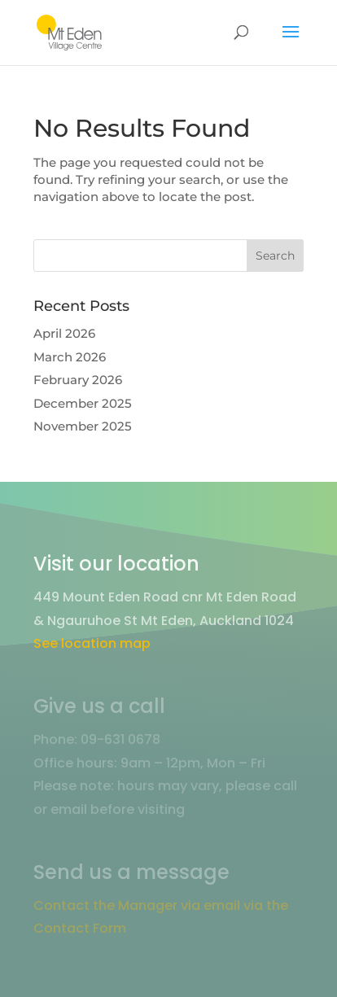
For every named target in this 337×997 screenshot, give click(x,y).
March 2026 (69, 357)
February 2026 (77, 379)
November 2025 (82, 426)
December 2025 (82, 403)
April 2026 (64, 333)
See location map (92, 643)
